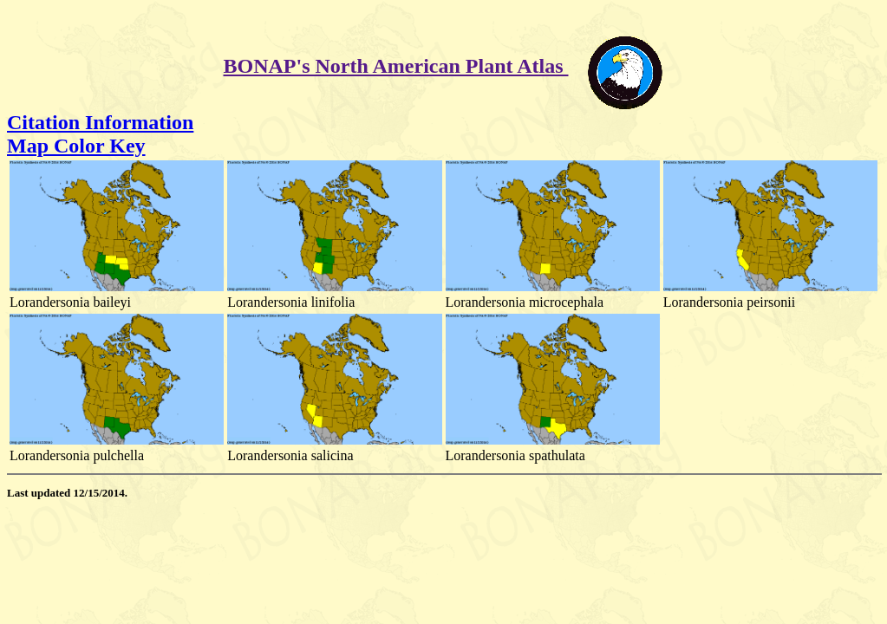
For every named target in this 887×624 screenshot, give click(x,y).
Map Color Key (76, 145)
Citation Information (100, 122)
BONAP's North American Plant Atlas (396, 66)
